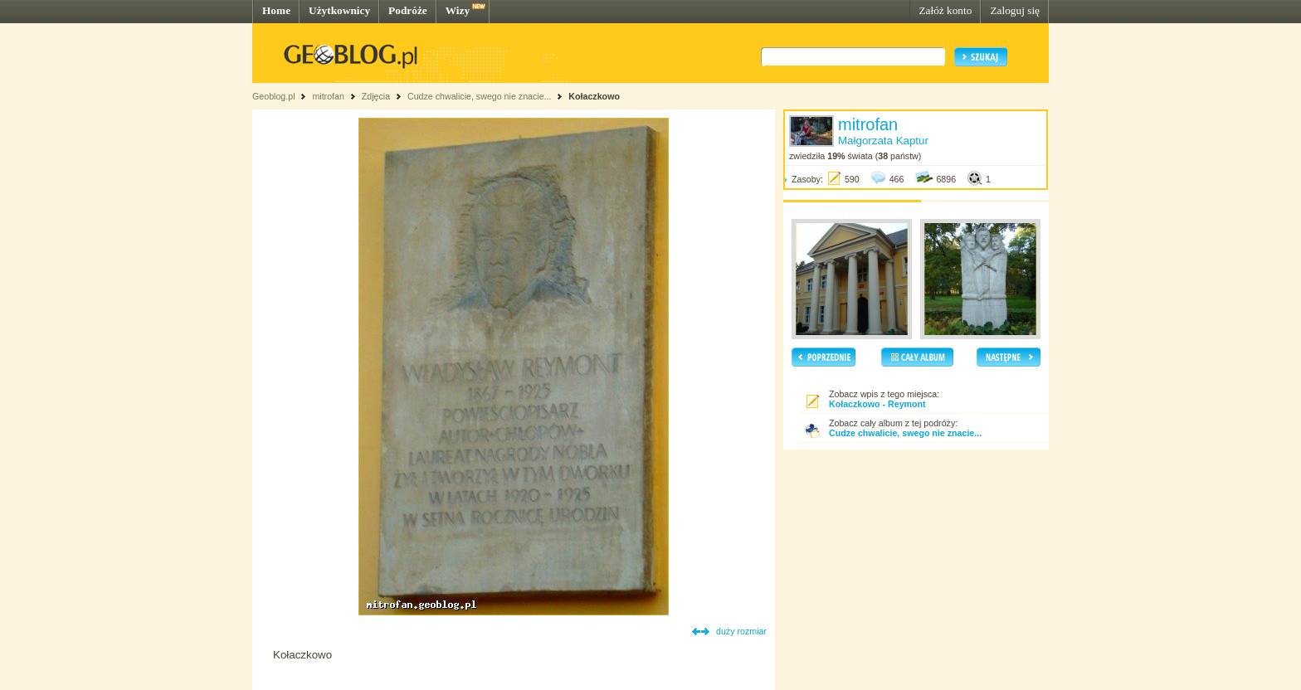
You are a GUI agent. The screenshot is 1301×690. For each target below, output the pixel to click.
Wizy (458, 10)
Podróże (407, 10)
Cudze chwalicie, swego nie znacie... (480, 96)
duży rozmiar (741, 631)
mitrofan (328, 96)
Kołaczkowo (594, 96)
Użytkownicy (339, 10)
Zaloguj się (1015, 10)
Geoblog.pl (273, 96)
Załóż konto (945, 10)
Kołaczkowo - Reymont (877, 404)
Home (276, 10)
